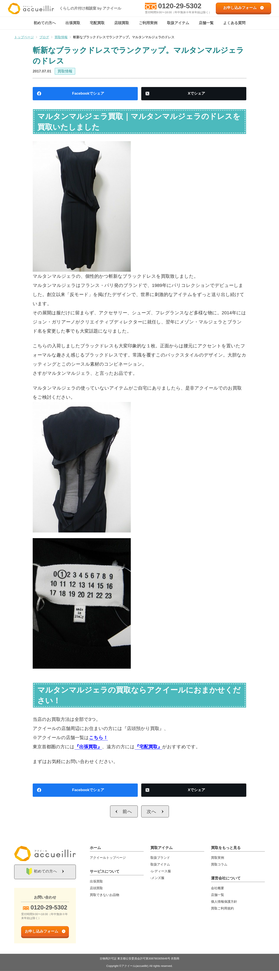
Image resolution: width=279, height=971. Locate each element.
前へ (127, 811)
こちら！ (98, 737)
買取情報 (65, 71)
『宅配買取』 (148, 746)
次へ (152, 811)
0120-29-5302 (179, 6)
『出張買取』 (88, 746)
